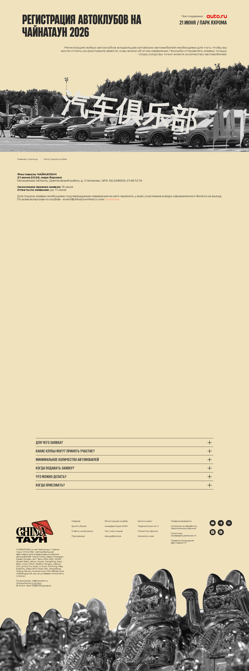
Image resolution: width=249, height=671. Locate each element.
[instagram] (213, 534)
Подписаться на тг (148, 526)
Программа (78, 536)
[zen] (221, 534)
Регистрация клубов (55, 159)
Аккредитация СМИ (116, 526)
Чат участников (113, 531)
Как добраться (113, 536)
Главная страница (27, 159)
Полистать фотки (148, 531)
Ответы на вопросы (82, 531)
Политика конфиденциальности (183, 534)
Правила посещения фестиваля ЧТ (182, 541)
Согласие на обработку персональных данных (184, 527)
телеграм (112, 199)
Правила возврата (181, 521)
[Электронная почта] (213, 525)
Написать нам (146, 536)
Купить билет (79, 526)
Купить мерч (145, 521)
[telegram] (221, 525)
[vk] (229, 525)
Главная (76, 521)
